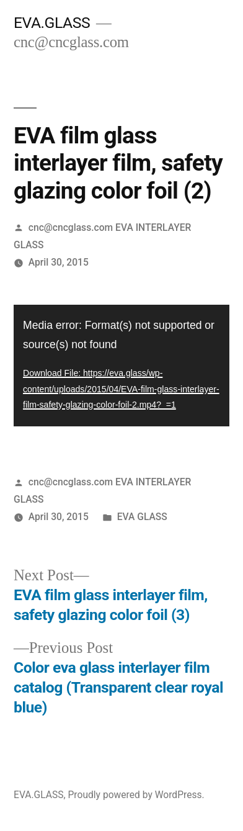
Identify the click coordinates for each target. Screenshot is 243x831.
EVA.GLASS (52, 23)
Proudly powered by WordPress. (136, 795)
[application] (121, 365)
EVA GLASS (142, 517)
